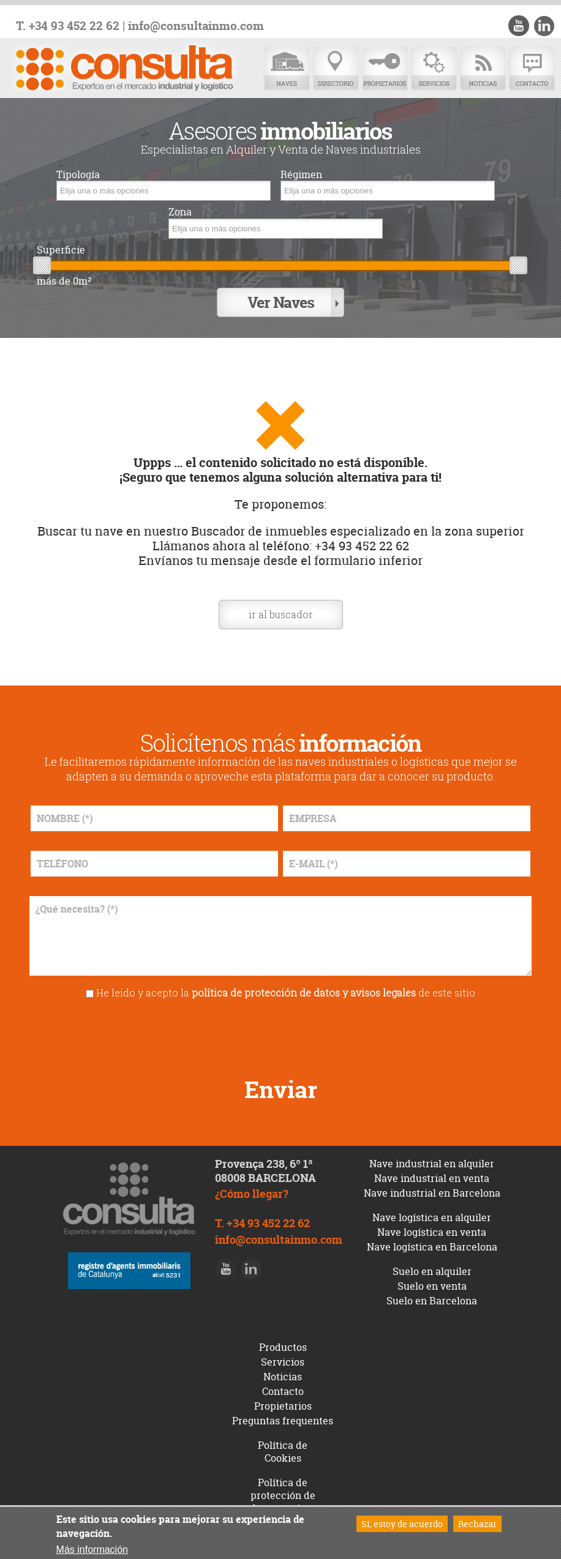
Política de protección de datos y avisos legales (282, 1501)
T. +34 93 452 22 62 (67, 26)
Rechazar (477, 1524)
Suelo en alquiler (432, 1271)
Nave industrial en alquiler (431, 1163)
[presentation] (280, 1034)
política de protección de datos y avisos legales (304, 992)
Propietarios (384, 69)
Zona (180, 212)
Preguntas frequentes (282, 1420)
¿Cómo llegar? (251, 1194)
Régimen (301, 174)
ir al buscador (281, 614)
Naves (286, 69)
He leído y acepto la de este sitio (285, 992)
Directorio (335, 69)
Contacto (531, 69)
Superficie (61, 250)
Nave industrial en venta (431, 1178)
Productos (283, 1347)
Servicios (433, 69)
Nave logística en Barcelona (432, 1247)
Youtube (519, 26)
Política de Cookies (282, 1451)
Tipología (78, 174)
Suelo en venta (432, 1286)
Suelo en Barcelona (431, 1300)
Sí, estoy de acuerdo (402, 1524)
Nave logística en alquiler (431, 1217)
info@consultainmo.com (196, 26)
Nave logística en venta (431, 1232)
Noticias (482, 69)
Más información (92, 1549)
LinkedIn (544, 26)
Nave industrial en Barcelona (432, 1193)
